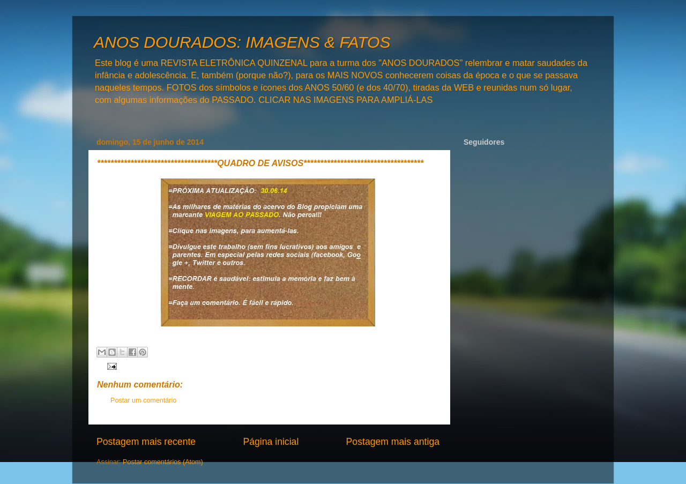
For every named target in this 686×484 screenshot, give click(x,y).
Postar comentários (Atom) (163, 462)
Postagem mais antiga (392, 441)
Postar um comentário (143, 400)
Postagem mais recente (146, 441)
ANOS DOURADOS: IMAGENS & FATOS (242, 42)
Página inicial (271, 441)
